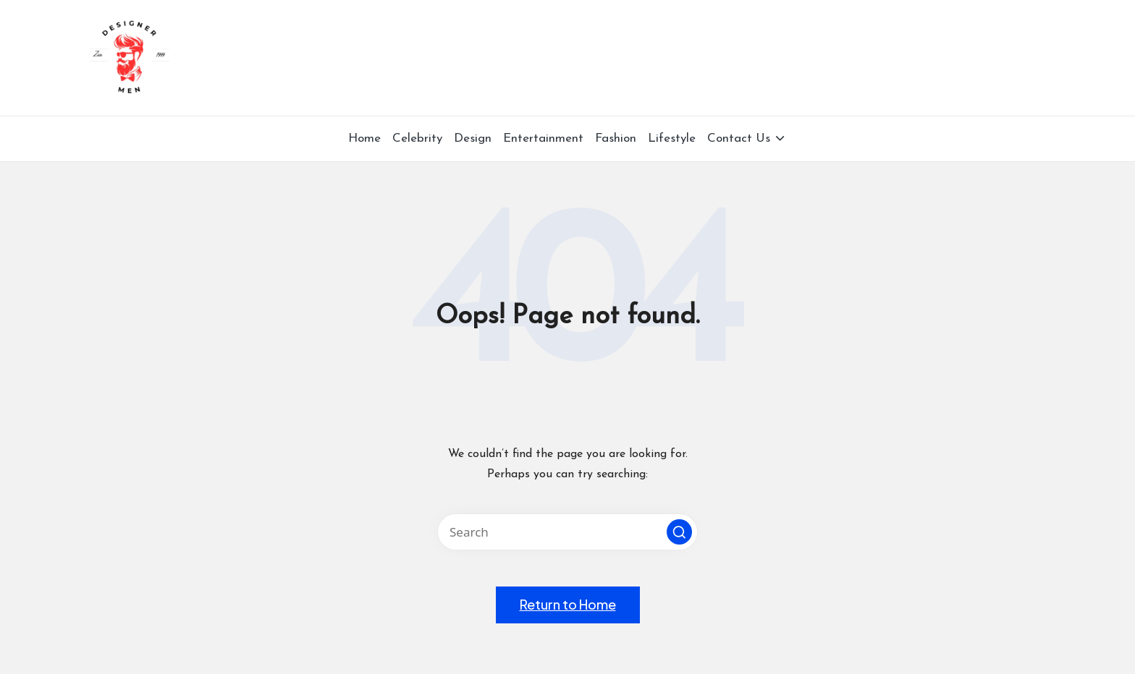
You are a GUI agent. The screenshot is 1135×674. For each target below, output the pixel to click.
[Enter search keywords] (567, 531)
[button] (679, 532)
